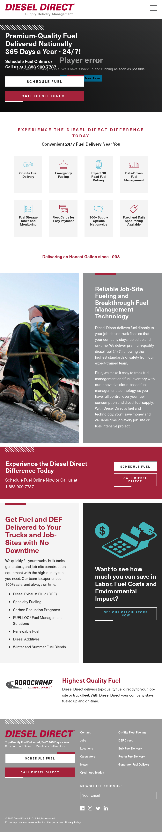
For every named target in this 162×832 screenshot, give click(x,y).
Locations (86, 748)
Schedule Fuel (45, 81)
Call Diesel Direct (45, 95)
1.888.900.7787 (19, 486)
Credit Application (92, 772)
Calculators (87, 756)
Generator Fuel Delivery (133, 764)
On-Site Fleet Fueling (132, 732)
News (84, 764)
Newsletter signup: (101, 786)
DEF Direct (125, 740)
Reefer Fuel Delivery (131, 756)
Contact (85, 732)
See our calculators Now (126, 613)
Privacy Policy (73, 822)
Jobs (83, 740)
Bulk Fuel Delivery (130, 748)
